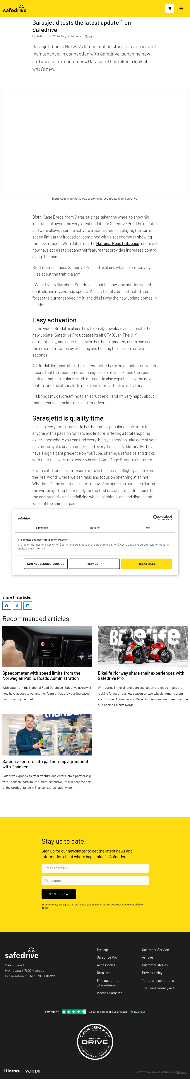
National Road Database (117, 243)
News (88, 36)
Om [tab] (148, 527)
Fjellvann (181, 1072)
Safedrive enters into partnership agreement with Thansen (45, 764)
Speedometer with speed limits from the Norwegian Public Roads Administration (41, 675)
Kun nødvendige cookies (45, 563)
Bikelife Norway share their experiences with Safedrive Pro (141, 675)
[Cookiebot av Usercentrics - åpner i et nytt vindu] (156, 517)
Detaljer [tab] (95, 527)
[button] (6, 605)
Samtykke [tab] (42, 527)
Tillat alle (146, 563)
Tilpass (94, 563)
